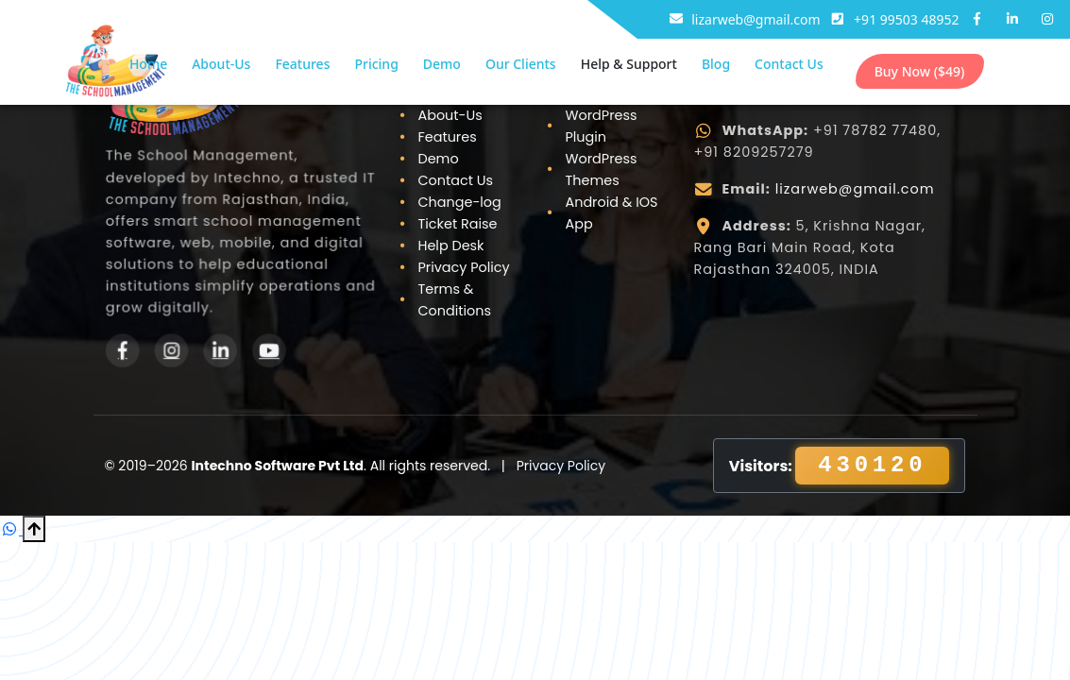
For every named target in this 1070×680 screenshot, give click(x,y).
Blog (716, 64)
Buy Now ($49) (920, 71)
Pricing (376, 64)
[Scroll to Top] (34, 529)
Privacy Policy (463, 267)
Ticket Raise (457, 223)
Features (302, 64)
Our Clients (520, 64)
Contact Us (789, 64)
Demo (442, 64)
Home (148, 64)
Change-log (459, 202)
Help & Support (629, 64)
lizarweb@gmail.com (855, 188)
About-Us (221, 64)
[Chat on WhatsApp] (11, 528)
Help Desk (450, 245)
